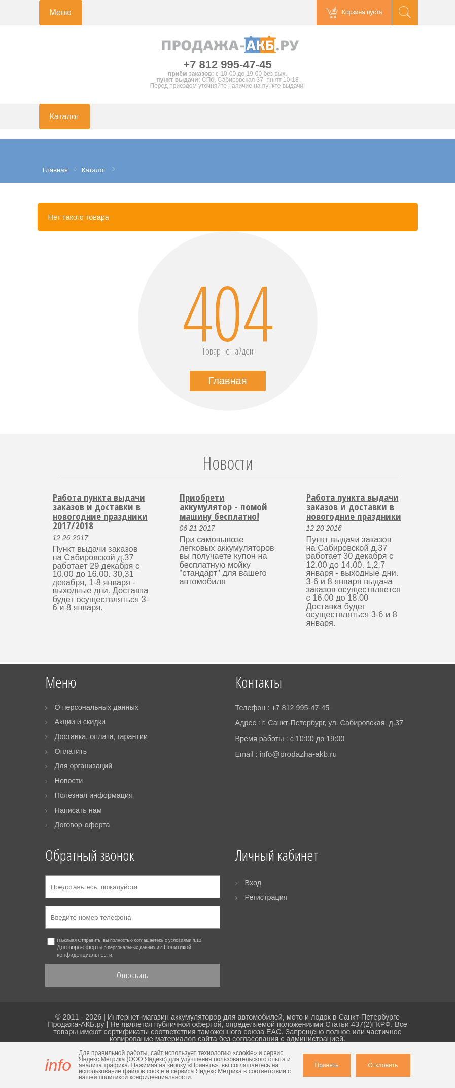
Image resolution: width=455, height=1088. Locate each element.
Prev (51, 475)
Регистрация (266, 897)
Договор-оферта (82, 825)
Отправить (132, 975)
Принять (327, 1065)
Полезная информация (94, 795)
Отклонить (383, 1065)
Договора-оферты (80, 947)
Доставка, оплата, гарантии (101, 736)
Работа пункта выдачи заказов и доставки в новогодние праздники (353, 506)
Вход (253, 883)
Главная (227, 381)
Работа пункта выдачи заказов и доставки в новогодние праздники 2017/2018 (100, 511)
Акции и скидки (80, 722)
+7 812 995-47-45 (227, 64)
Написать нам (78, 810)
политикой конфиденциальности (145, 1077)
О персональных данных (97, 707)
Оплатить (71, 751)
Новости (227, 462)
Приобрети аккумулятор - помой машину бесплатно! (223, 506)
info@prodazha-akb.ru (298, 754)
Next (404, 475)
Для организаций (84, 766)
